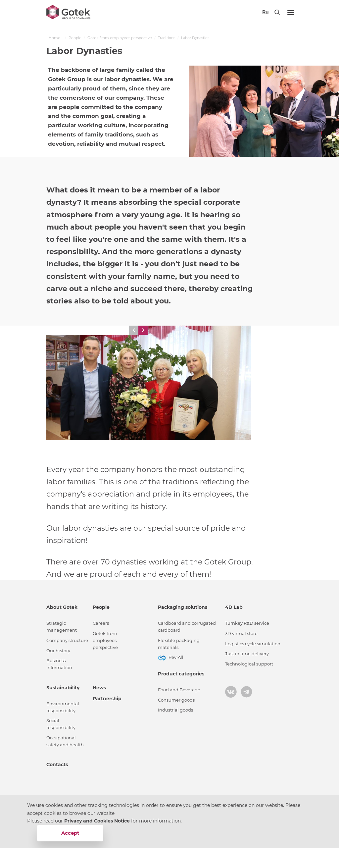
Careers (101, 623)
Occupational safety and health (65, 741)
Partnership (107, 699)
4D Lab (234, 607)
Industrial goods (175, 710)
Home (54, 37)
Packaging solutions (182, 607)
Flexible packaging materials (179, 644)
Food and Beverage (179, 689)
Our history (58, 650)
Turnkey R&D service (247, 623)
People (75, 37)
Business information (59, 664)
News (99, 688)
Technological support (249, 664)
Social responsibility (60, 724)
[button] (133, 330)
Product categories (181, 674)
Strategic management (61, 627)
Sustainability (62, 688)
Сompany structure (67, 640)
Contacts (57, 765)
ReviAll (176, 657)
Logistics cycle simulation (252, 643)
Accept (70, 833)
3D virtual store (241, 633)
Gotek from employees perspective (119, 37)
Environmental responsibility (62, 707)
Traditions (166, 37)
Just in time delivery (247, 653)
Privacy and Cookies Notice (97, 821)
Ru (265, 12)
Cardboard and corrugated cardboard (187, 627)
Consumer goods (176, 700)
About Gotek (61, 607)
